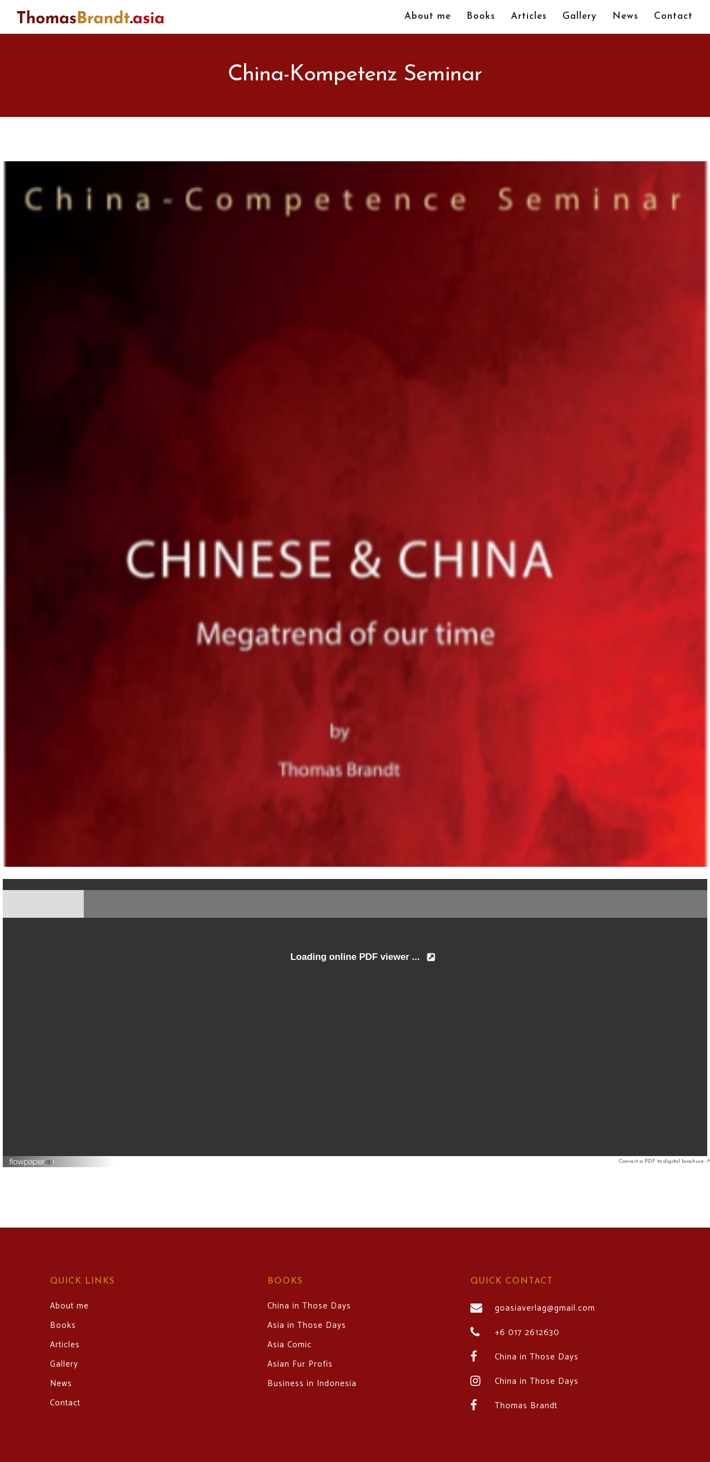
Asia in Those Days (306, 1326)
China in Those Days (309, 1306)
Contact (65, 1403)
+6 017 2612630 (527, 1333)
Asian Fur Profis (300, 1364)
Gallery (64, 1364)
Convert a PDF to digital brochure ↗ (664, 1161)
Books (63, 1326)
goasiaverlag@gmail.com (545, 1308)
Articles (65, 1345)
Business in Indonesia (312, 1384)
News (61, 1384)
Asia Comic (289, 1345)
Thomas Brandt (526, 1406)
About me (69, 1306)
